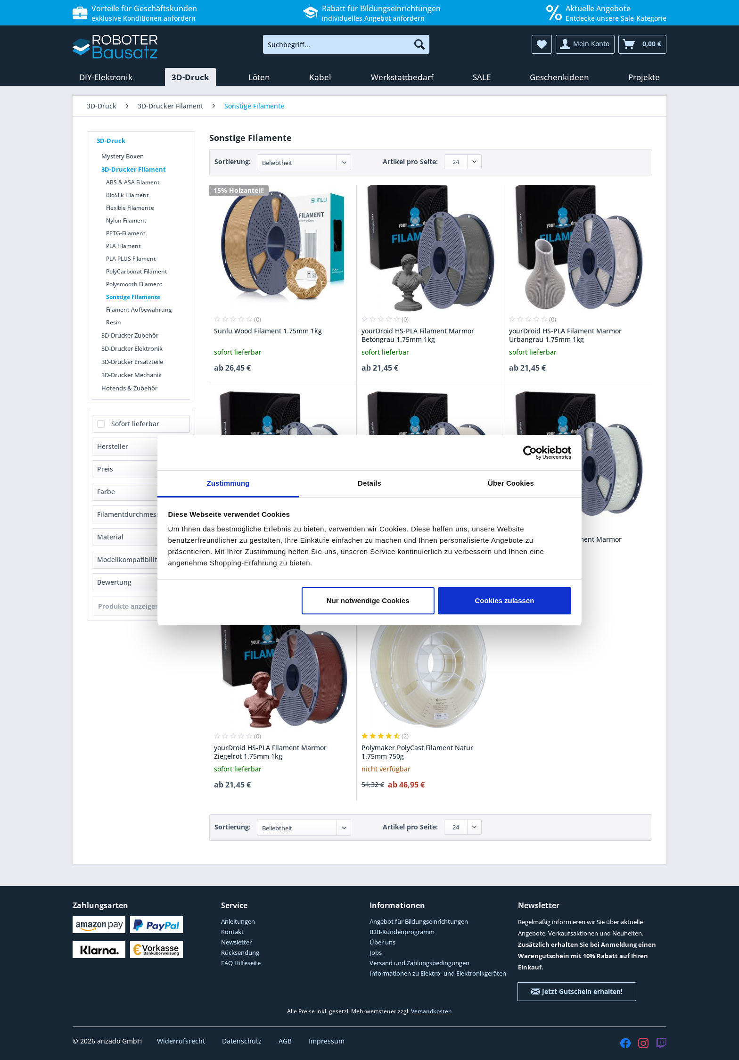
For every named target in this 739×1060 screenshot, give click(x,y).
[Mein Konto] (585, 44)
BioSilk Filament (127, 195)
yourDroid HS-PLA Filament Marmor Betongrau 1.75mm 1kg (417, 335)
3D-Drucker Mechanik (131, 375)
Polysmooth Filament (134, 284)
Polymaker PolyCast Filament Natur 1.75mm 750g (417, 752)
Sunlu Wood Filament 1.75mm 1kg (268, 331)
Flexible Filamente (130, 208)
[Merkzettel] (542, 44)
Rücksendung (240, 952)
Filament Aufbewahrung (139, 310)
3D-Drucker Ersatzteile (132, 361)
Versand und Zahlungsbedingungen (419, 963)
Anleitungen (238, 921)
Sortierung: (232, 161)
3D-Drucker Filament (133, 169)
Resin (113, 322)
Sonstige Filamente (133, 297)
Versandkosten (431, 1011)
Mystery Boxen (122, 156)
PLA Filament (123, 246)
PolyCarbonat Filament (136, 271)
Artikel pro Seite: (410, 161)
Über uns (382, 942)
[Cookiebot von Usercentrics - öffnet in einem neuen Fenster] (530, 453)
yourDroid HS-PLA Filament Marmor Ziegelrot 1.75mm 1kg (270, 752)
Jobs (376, 952)
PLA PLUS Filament (131, 259)
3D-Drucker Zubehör (129, 335)
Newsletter (236, 942)
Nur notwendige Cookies (368, 600)
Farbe (106, 491)
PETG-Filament (126, 233)
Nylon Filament (126, 220)
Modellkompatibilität (130, 559)
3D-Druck (111, 140)
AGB (286, 1040)
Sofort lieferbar (135, 423)
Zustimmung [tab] (228, 483)
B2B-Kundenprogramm (402, 932)
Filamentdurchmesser (131, 514)
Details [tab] (369, 483)
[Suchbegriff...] (346, 44)
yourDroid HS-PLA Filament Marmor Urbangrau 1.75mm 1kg (565, 335)
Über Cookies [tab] (511, 483)
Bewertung (114, 582)
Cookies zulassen (504, 600)
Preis (105, 468)
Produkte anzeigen (141, 606)
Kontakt (232, 932)
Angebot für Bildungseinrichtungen (419, 921)
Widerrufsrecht (182, 1040)
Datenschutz (242, 1040)
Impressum (327, 1040)
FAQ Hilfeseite (241, 963)
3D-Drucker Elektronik (132, 348)
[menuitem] (346, 44)
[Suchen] (419, 44)
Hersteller (112, 446)
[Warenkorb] (642, 44)
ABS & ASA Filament (133, 182)
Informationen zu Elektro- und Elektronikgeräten (438, 973)
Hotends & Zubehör (129, 388)
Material (110, 536)
